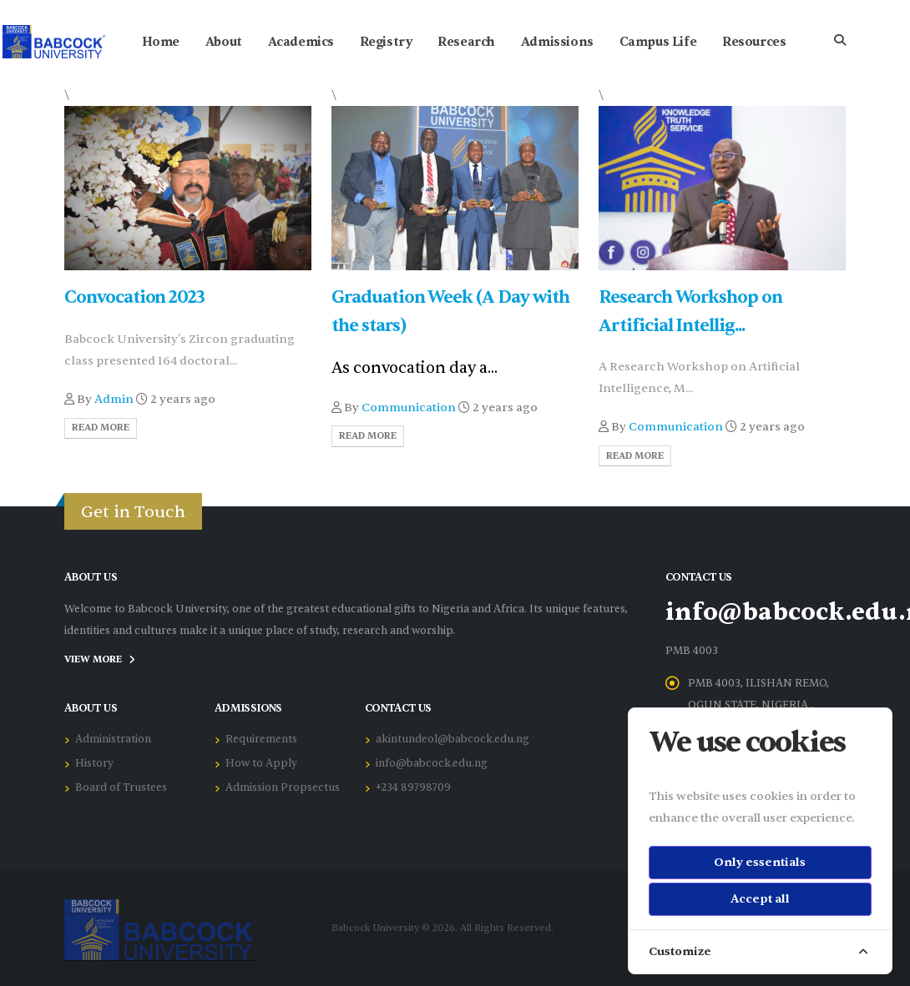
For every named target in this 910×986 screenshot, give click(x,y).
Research (466, 42)
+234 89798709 (413, 787)
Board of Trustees (121, 787)
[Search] (840, 42)
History (94, 763)
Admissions (557, 42)
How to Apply (261, 763)
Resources (754, 42)
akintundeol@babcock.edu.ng (452, 739)
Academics (301, 42)
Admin (114, 399)
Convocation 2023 (134, 297)
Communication (408, 407)
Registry (386, 42)
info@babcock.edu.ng (432, 763)
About (223, 42)
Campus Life (658, 42)
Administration (113, 739)
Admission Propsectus (282, 787)
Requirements (261, 739)
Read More (100, 427)
